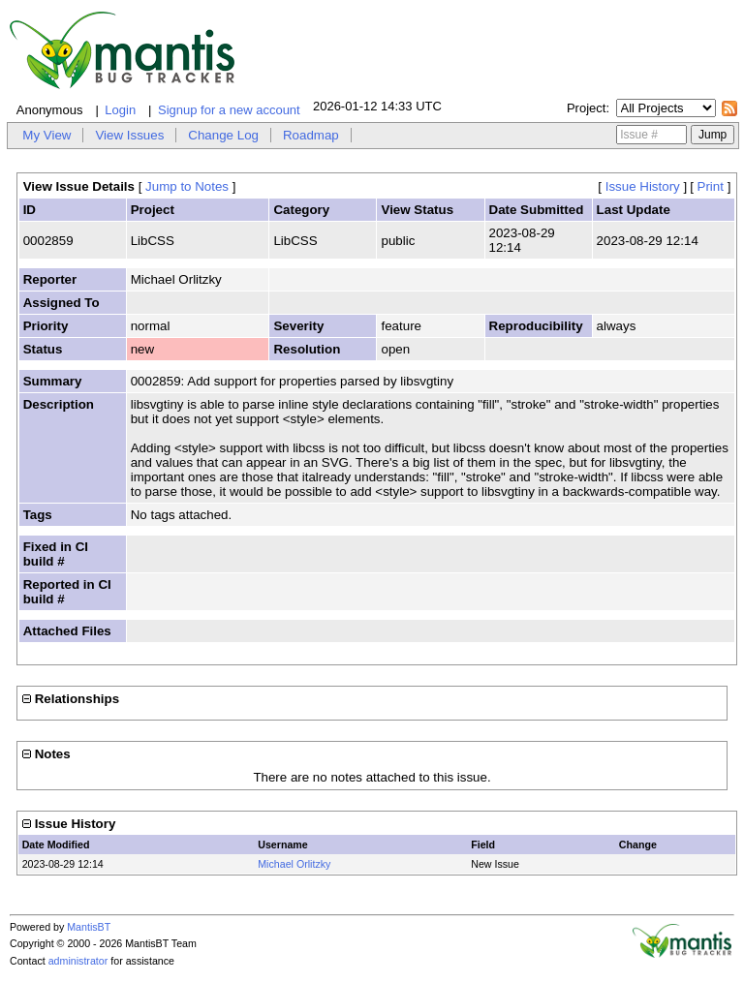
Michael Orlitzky (294, 864)
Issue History (642, 186)
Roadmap (311, 135)
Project (586, 108)
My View (46, 135)
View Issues (129, 135)
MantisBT (88, 927)
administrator (78, 961)
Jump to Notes (187, 186)
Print (711, 186)
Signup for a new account (229, 110)
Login (120, 110)
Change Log (223, 135)
